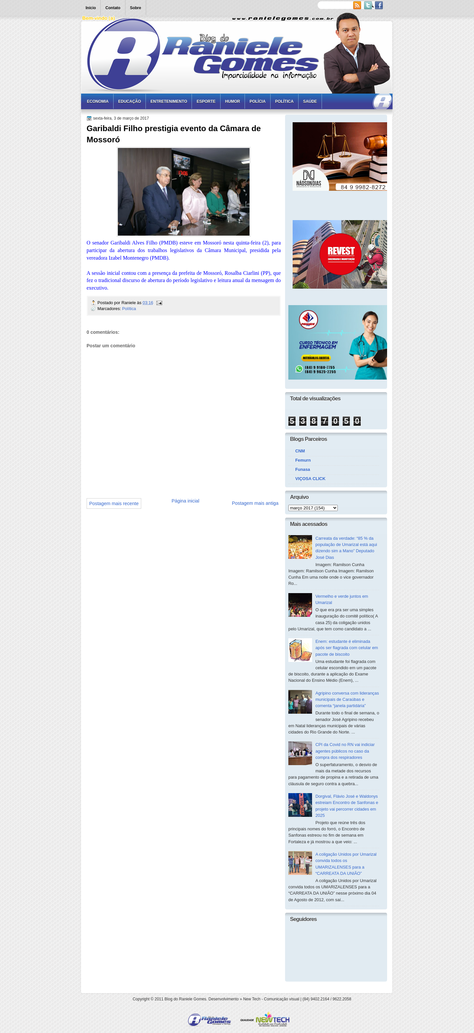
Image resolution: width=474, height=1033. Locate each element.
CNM (300, 450)
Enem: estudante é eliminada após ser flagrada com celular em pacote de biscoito (346, 648)
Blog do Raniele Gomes (185, 999)
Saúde (310, 101)
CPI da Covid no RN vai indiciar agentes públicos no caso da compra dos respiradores (345, 751)
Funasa (302, 469)
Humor (232, 101)
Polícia (258, 101)
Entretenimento (168, 101)
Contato (112, 8)
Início (91, 8)
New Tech (251, 999)
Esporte (206, 101)
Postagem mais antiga (255, 503)
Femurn (303, 460)
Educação (129, 101)
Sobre (135, 8)
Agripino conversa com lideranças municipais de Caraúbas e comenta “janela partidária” (347, 699)
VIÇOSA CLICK (310, 478)
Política (284, 101)
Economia (98, 101)
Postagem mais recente (114, 503)
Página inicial (185, 500)
